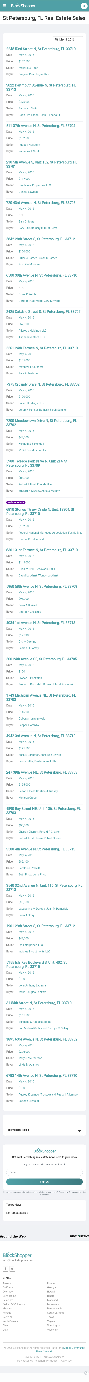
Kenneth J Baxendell (31, 443)
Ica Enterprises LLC (31, 945)
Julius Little (26, 761)
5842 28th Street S (20, 239)
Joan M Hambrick (57, 908)
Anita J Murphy (50, 490)
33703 (70, 203)
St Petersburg (48, 49)
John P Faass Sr (50, 115)
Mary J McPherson (30, 1058)
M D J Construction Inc (33, 450)
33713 (11, 89)
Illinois (50, 1295)
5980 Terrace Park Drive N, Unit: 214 (34, 461)
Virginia (51, 1321)
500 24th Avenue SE (21, 659)
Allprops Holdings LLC (32, 330)
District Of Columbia (14, 1304)
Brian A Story (27, 915)
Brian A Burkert (28, 605)
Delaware (8, 1300)
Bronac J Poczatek (30, 684)
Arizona (7, 1283)
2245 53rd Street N (21, 49)
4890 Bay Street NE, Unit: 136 (29, 809)
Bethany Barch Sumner (53, 409)
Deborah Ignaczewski (32, 718)
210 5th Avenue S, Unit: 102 (27, 162)
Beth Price (25, 874)
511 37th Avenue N (21, 126)
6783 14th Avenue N (22, 1075)
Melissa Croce (28, 797)
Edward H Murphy (29, 490)
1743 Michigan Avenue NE (26, 695)
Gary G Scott (26, 228)
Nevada (7, 1312)
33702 (74, 384)
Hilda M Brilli (26, 569)
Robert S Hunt (27, 484)
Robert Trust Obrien (31, 838)
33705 (75, 312)
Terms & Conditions (53, 1357)
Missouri (7, 1308)
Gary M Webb (52, 301)
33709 (35, 465)
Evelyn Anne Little (45, 761)
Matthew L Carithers (31, 367)
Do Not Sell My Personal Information (37, 1360)
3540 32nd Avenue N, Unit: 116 (29, 885)
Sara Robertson (28, 373)
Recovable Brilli (45, 569)
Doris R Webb (27, 294)
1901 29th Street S (20, 926)
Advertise (66, 1360)
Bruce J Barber (28, 258)
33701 (11, 166)
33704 (70, 126)
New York (8, 1317)
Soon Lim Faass (29, 115)
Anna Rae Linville (51, 755)
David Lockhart (28, 575)
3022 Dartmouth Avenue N (26, 85)
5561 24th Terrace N (22, 348)
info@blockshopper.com (18, 1260)
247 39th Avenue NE (22, 772)
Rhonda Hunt (45, 484)
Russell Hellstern (29, 144)
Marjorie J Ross (28, 68)
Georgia (51, 1287)
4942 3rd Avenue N (21, 736)
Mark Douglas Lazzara (32, 992)
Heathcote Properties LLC (35, 185)
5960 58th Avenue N (22, 586)
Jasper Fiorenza (29, 725)
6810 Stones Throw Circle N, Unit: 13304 (37, 509)
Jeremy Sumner (28, 409)
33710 (71, 49)
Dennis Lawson (28, 191)
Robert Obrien (52, 838)
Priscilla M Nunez (30, 264)
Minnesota (53, 1304)
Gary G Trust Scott (46, 228)
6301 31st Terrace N (22, 550)
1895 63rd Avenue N (22, 1039)
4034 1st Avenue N (21, 623)
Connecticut (9, 1295)
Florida (51, 1283)
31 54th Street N (19, 1003)
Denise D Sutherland (31, 539)
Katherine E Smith (29, 151)
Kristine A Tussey (47, 791)
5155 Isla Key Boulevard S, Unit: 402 (34, 962)
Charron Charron (28, 831)
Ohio (5, 1325)
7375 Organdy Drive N (23, 384)
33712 (70, 239)
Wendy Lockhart (48, 575)
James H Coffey (29, 648)
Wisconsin (52, 1329)
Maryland (52, 1300)
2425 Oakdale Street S (23, 312)
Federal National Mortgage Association (43, 532)
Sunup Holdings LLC (31, 403)
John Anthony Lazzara (32, 985)
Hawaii (51, 1291)
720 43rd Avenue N (21, 203)
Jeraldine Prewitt (29, 868)
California (8, 1287)
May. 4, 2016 (26, 55)
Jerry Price (39, 874)
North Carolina (11, 1321)
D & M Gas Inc (27, 641)
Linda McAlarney (29, 1064)
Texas (50, 1317)
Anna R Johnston (29, 755)
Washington (54, 1325)
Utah (5, 1329)
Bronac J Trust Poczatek (58, 684)
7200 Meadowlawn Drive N (27, 421)
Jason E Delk (27, 791)
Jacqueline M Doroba (32, 908)
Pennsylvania (54, 1308)
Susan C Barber (47, 258)
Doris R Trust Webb (31, 301)
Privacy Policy (31, 1357)
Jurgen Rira (42, 74)
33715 (35, 967)
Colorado (8, 1291)
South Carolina (55, 1312)
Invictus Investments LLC (34, 951)
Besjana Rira (26, 74)
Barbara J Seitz (28, 108)
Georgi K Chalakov (30, 611)
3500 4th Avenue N (21, 849)
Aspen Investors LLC (32, 337)
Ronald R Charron (49, 831)
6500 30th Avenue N (22, 275)
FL (63, 49)
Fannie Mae (75, 532)
